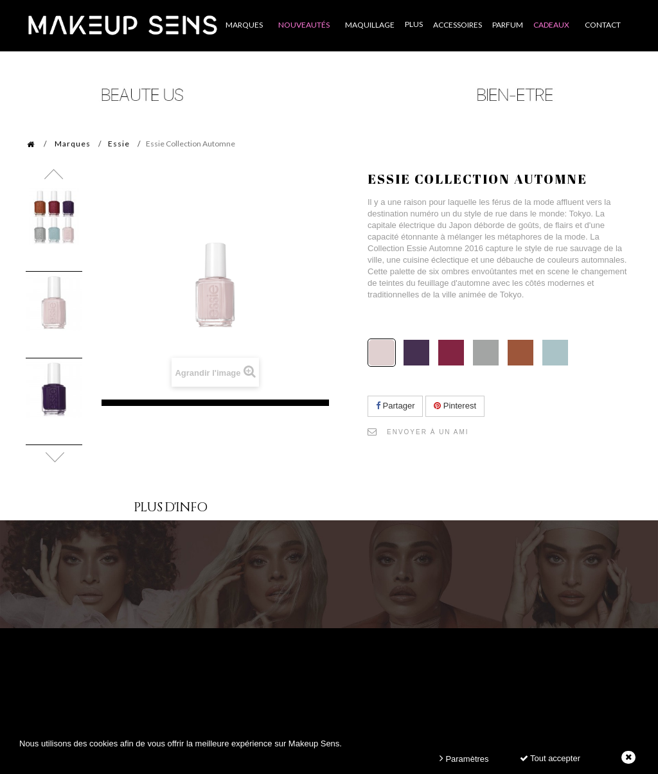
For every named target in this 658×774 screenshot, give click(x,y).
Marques (73, 143)
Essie (119, 143)
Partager (395, 405)
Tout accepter (550, 758)
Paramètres (464, 758)
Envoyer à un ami (428, 431)
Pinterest (455, 405)
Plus (414, 24)
